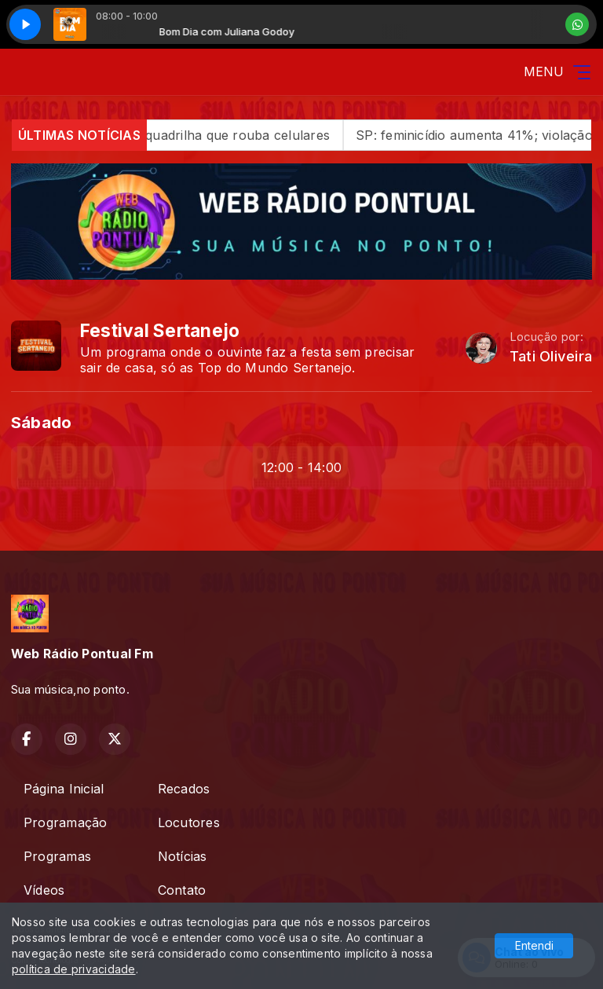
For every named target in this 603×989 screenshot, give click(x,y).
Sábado (41, 422)
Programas (57, 856)
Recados (184, 789)
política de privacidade (74, 969)
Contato (182, 890)
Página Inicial (64, 789)
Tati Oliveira (551, 356)
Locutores (189, 822)
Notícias (182, 856)
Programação (66, 822)
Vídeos (44, 890)
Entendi (534, 945)
